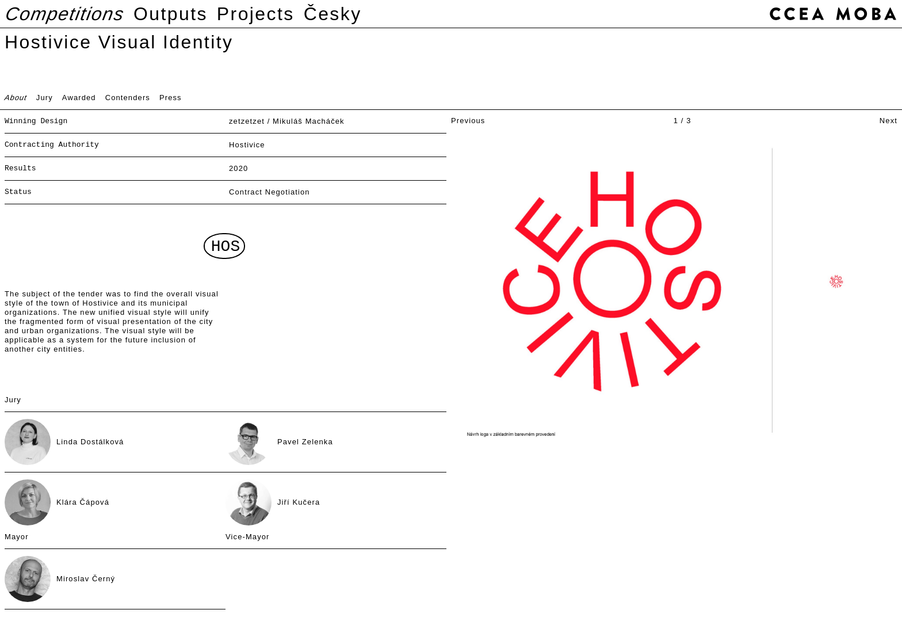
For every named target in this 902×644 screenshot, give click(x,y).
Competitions (65, 14)
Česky (333, 14)
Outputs (170, 14)
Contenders (127, 97)
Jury (44, 97)
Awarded (79, 97)
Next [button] (888, 120)
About (16, 97)
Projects (256, 14)
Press (170, 97)
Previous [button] (468, 120)
